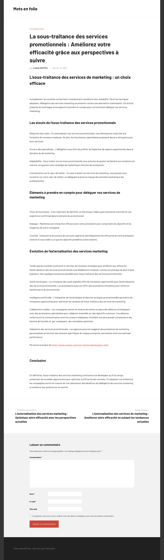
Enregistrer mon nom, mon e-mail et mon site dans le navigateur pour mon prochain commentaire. (73, 516)
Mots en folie (25, 8)
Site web (33, 509)
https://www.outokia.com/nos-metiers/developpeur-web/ (80, 345)
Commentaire (36, 457)
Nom (32, 494)
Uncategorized (37, 28)
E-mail (33, 501)
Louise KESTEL (40, 68)
